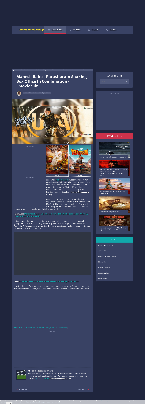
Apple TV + (102, 251)
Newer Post (22, 389)
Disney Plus (102, 262)
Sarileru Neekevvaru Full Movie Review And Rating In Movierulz (49, 281)
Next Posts (84, 389)
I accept (9, 403)
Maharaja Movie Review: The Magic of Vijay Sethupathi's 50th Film (113, 229)
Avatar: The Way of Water (107, 256)
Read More (38, 379)
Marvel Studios (103, 273)
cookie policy (103, 401)
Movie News (102, 279)
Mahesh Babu (61, 180)
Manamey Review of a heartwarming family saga (112, 192)
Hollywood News (104, 267)
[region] (72, 12)
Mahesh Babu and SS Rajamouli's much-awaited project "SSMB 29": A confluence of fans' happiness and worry (113, 172)
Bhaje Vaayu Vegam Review (109, 212)
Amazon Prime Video (105, 245)
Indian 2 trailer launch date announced (113, 157)
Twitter (46, 379)
